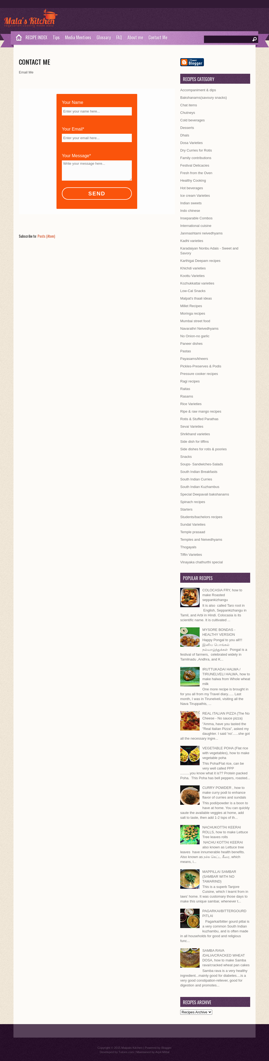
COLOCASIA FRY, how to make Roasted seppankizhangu (222, 595)
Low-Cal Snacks (193, 291)
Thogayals (188, 547)
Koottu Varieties (192, 276)
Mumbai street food (195, 321)
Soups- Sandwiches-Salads (201, 464)
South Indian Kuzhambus (199, 487)
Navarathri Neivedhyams (199, 328)
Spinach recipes (192, 502)
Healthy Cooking (193, 180)
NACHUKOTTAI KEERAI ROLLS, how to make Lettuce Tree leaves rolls (225, 832)
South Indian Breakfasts (198, 472)
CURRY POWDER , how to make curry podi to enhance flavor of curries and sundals (224, 792)
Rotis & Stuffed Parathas (199, 419)
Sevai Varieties (191, 426)
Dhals (184, 135)
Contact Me (157, 37)
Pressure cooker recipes (199, 374)
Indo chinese (190, 211)
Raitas (185, 389)
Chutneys (187, 113)
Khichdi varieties (193, 268)
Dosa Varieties (191, 143)
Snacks (186, 457)
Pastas (185, 351)
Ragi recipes (190, 381)
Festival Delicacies (194, 165)
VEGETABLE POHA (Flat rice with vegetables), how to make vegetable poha (225, 753)
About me (135, 37)
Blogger (166, 1047)
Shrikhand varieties (195, 434)
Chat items (188, 105)
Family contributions (195, 158)
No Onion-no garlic (194, 336)
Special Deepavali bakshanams (204, 494)
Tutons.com (126, 1052)
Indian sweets (191, 203)
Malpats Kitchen (131, 1047)
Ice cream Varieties (195, 196)
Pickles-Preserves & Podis (200, 366)
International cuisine (195, 226)
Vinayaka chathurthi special (201, 562)
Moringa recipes (192, 313)
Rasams (186, 396)
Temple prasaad (192, 532)
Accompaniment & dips (198, 90)
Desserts (187, 128)
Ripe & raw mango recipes (200, 411)
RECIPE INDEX (36, 37)
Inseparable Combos (196, 218)
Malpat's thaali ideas (196, 298)
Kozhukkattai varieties (197, 283)
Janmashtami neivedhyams (201, 233)
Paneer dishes (191, 344)
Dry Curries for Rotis (196, 150)
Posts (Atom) (46, 236)
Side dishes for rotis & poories (203, 449)
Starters (186, 509)
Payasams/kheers (194, 359)
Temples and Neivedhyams (201, 539)
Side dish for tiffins (194, 442)
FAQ (119, 37)
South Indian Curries (196, 479)
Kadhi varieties (191, 241)
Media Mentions (78, 37)
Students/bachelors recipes (201, 517)
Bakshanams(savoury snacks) (203, 98)
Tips (56, 37)
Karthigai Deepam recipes (200, 261)
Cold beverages (192, 120)
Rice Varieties (190, 404)
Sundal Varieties (193, 524)
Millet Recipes (191, 306)
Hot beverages (191, 188)
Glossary (104, 37)
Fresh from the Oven (196, 173)
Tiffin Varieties (191, 555)
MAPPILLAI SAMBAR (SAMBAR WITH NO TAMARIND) (219, 876)
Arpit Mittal (162, 1052)
